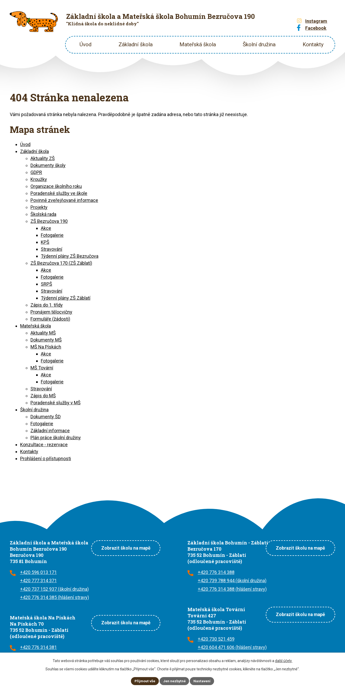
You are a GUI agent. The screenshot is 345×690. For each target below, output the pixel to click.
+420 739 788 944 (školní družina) (232, 580)
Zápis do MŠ (43, 395)
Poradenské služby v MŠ (55, 402)
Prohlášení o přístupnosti (45, 458)
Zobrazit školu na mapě (124, 547)
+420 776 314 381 (38, 647)
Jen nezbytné (174, 681)
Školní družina (259, 44)
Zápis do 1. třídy (46, 305)
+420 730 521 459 (216, 639)
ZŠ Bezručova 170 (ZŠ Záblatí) (61, 263)
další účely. (283, 660)
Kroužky (38, 179)
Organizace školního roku (56, 186)
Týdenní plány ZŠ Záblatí (65, 298)
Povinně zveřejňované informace (64, 200)
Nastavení (202, 681)
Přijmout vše (144, 681)
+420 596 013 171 (38, 572)
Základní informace (50, 430)
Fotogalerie (52, 235)
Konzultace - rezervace (44, 444)
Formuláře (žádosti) (50, 319)
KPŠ (45, 242)
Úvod (85, 44)
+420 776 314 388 (216, 572)
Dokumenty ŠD (45, 416)
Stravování (51, 249)
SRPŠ (46, 284)
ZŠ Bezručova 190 (49, 221)
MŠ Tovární (41, 367)
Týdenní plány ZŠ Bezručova (69, 256)
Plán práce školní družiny (55, 437)
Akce (46, 228)
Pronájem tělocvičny (51, 312)
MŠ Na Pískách (45, 347)
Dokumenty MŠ (46, 340)
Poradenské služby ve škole (58, 193)
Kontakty (313, 44)
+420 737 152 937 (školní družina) (54, 589)
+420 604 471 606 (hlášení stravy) (232, 647)
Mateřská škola (197, 44)
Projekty (39, 207)
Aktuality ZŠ (42, 158)
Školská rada (43, 214)
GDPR (36, 172)
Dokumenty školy (48, 165)
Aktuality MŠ (43, 333)
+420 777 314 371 (38, 580)
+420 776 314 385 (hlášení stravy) (54, 597)
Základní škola (136, 44)
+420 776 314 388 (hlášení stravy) (232, 589)
